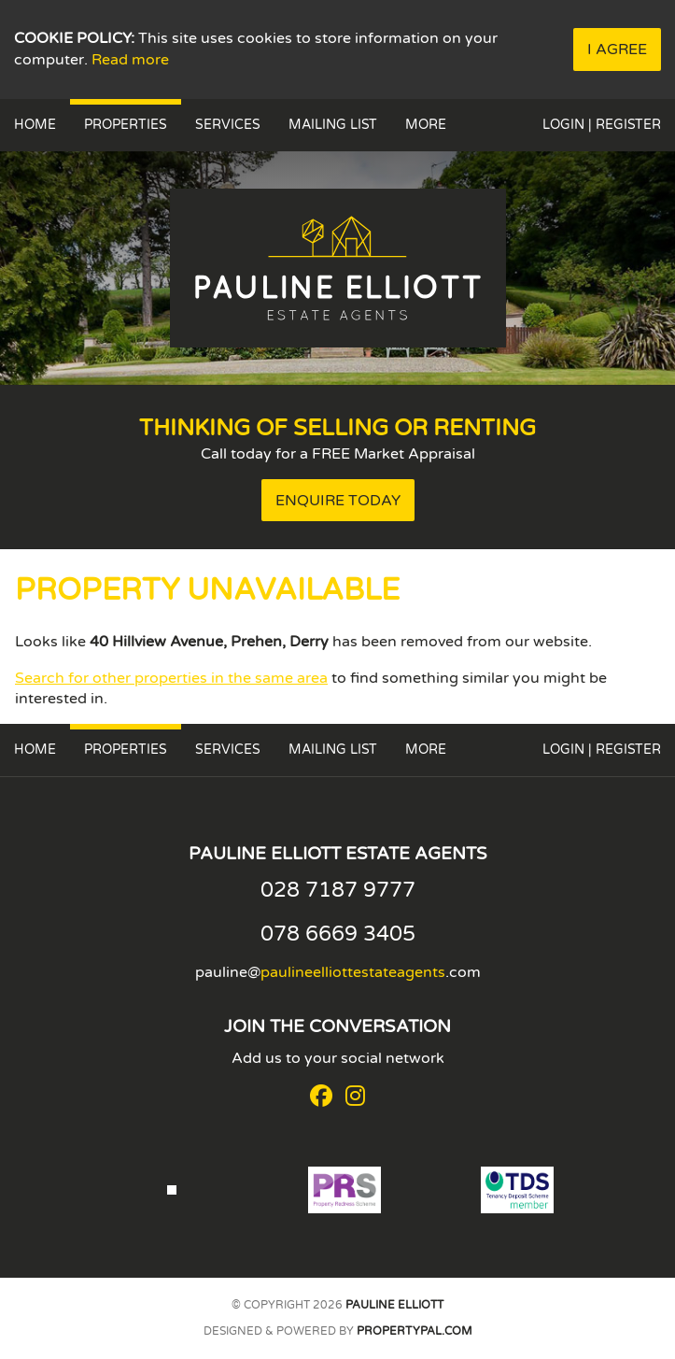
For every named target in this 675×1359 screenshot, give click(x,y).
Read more (130, 59)
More (425, 125)
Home (35, 125)
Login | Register (601, 125)
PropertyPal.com (414, 1331)
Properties (125, 125)
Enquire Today (338, 500)
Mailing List (332, 125)
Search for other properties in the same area (171, 678)
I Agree (617, 49)
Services (227, 125)
